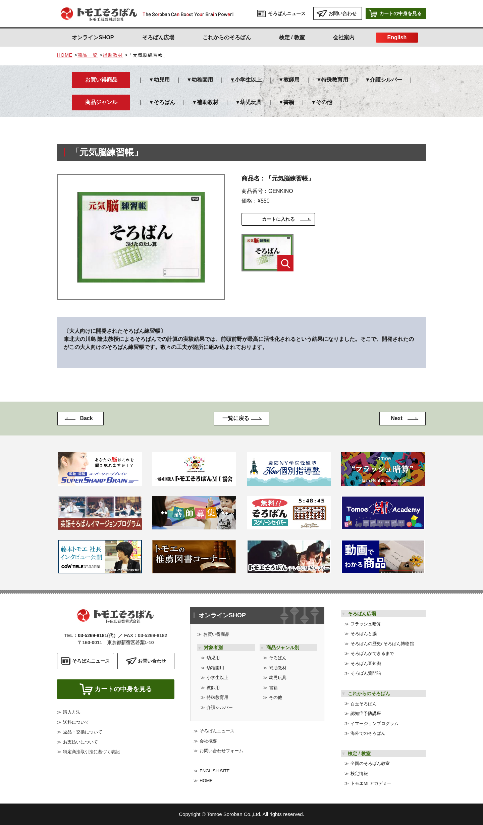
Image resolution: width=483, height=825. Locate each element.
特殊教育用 (334, 80)
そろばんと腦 (364, 633)
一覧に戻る (235, 418)
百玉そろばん (364, 703)
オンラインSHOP (93, 37)
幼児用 (162, 80)
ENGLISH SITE (215, 770)
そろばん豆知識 (366, 663)
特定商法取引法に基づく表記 (91, 753)
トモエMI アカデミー (371, 783)
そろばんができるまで (372, 653)
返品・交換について (82, 733)
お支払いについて (80, 743)
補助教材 (113, 55)
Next (396, 418)
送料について (76, 723)
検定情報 (359, 773)
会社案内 (344, 37)
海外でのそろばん (368, 733)
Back (86, 418)
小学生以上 (248, 80)
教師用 (291, 80)
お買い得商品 (216, 634)
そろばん (164, 102)
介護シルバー (386, 80)
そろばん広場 (158, 37)
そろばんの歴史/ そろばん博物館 (382, 643)
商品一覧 (87, 55)
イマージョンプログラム (374, 723)
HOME (64, 55)
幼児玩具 (251, 102)
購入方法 (71, 714)
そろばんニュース (217, 730)
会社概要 (208, 740)
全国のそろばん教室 (370, 763)
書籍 (288, 102)
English (397, 37)
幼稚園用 (202, 80)
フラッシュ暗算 (366, 623)
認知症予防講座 (366, 713)
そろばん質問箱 (366, 673)
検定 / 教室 (292, 37)
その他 (324, 102)
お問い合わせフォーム (221, 750)
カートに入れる (278, 219)
